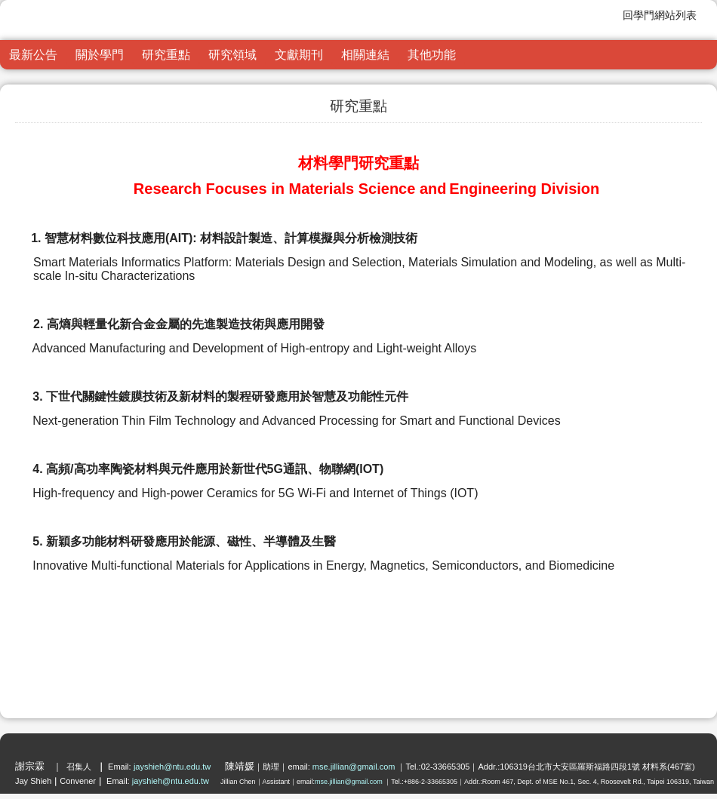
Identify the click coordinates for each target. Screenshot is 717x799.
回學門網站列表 (660, 15)
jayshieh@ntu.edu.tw (173, 766)
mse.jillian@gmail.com (355, 766)
